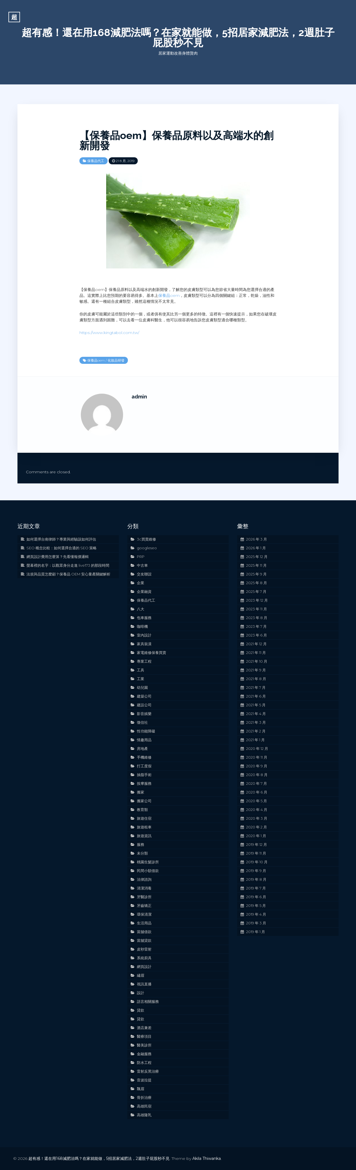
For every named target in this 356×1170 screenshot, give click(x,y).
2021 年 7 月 (256, 687)
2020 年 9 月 (256, 766)
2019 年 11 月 (256, 853)
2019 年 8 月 (256, 879)
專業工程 (144, 661)
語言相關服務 (148, 1001)
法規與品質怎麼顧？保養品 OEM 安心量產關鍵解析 (68, 574)
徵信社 (142, 722)
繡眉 (140, 975)
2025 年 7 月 (256, 591)
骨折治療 (144, 1097)
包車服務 (144, 617)
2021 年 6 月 (256, 696)
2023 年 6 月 (256, 635)
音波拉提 (144, 1080)
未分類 (142, 853)
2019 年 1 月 (255, 931)
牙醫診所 (144, 897)
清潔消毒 (144, 888)
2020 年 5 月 (256, 801)
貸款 (140, 1010)
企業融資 (144, 591)
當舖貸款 (144, 940)
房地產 (142, 748)
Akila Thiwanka (206, 1158)
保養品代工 (95, 161)
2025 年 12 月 (257, 556)
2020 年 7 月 (256, 783)
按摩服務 (144, 783)
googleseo (147, 548)
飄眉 (140, 1088)
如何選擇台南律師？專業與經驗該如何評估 (61, 539)
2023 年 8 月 (256, 617)
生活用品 (144, 923)
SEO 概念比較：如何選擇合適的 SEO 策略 (61, 548)
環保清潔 (144, 914)
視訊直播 (144, 984)
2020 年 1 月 (256, 835)
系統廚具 (144, 958)
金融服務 (144, 1054)
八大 (140, 609)
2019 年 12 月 (256, 844)
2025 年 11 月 (256, 565)
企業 (140, 582)
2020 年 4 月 (256, 809)
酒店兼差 (144, 1027)
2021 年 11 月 (256, 652)
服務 (140, 844)
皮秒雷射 (144, 949)
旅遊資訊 (144, 835)
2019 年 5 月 (256, 905)
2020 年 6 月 (256, 792)
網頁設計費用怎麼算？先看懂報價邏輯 (57, 556)
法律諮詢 (144, 879)
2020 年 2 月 (256, 827)
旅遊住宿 (144, 818)
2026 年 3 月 (256, 539)
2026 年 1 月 (256, 548)
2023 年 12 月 (257, 600)
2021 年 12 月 (256, 644)
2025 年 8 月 (256, 582)
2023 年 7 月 (256, 626)
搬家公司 (144, 801)
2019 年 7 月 (256, 888)
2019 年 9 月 (256, 870)
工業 (140, 678)
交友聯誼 (144, 574)
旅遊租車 (144, 827)
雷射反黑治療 (148, 1071)
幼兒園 (142, 687)
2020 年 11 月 (256, 757)
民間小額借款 (148, 870)
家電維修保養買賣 (151, 652)
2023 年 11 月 (256, 609)
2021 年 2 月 (256, 731)
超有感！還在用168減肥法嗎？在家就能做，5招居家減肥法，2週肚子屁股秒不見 (178, 37)
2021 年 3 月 (256, 722)
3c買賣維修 (146, 539)
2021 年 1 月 (255, 740)
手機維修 (144, 757)
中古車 (142, 565)
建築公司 (144, 696)
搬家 (140, 792)
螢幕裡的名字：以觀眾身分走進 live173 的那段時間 (67, 565)
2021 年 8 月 (256, 678)
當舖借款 (144, 931)
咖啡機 (142, 626)
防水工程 (144, 1062)
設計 (140, 992)
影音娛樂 (144, 713)
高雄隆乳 (144, 1115)
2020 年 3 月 (256, 818)
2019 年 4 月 (256, 914)
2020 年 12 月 (257, 748)
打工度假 (144, 766)
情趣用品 (144, 740)
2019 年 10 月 (257, 862)
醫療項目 (144, 1036)
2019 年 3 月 (256, 923)
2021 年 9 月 (256, 670)
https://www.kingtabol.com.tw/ (109, 332)
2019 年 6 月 (256, 897)
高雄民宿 (144, 1106)
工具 (140, 670)
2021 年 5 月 (256, 705)
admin (139, 397)
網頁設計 (144, 966)
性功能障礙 (146, 731)
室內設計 (144, 635)
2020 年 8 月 (257, 774)
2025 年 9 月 (256, 574)
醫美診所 (144, 1045)
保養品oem (169, 295)
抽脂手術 (144, 774)
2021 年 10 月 (256, 661)
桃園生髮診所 (148, 862)
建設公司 (144, 705)
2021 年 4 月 (256, 713)
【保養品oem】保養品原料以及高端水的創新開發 (176, 140)
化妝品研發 (116, 360)
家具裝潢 (144, 644)
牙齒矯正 (144, 905)
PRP (140, 556)
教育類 (142, 809)
